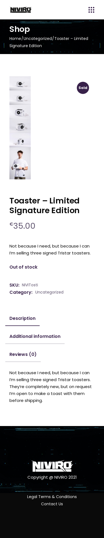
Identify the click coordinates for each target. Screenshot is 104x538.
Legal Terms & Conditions (52, 496)
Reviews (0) (23, 354)
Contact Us (52, 504)
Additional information (34, 336)
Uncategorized (49, 292)
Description (22, 318)
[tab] (22, 320)
